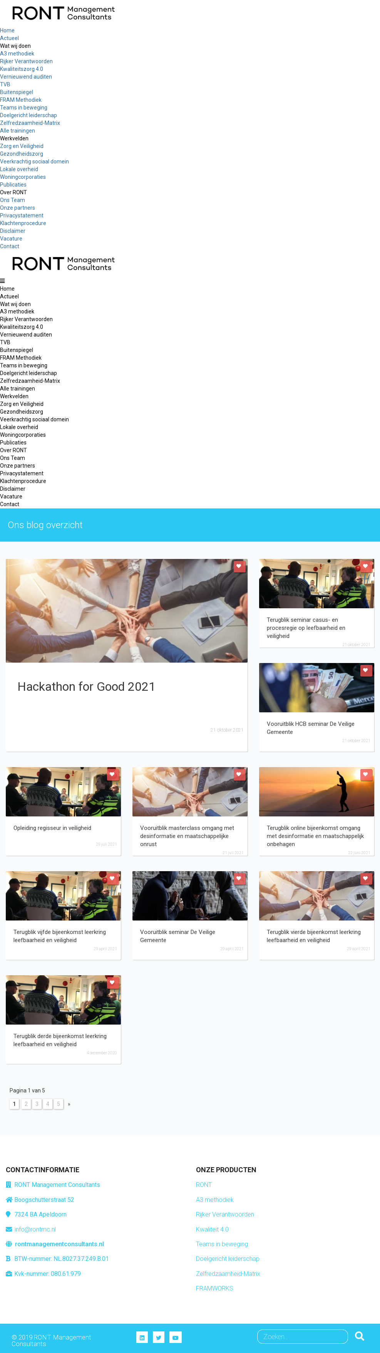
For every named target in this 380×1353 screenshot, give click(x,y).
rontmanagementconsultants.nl (59, 1244)
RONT (204, 1184)
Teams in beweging (222, 1244)
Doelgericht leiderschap (227, 1258)
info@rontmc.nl (35, 1229)
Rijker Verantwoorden (225, 1214)
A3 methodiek (215, 1199)
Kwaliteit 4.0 (212, 1229)
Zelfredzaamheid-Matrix (228, 1273)
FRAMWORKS (214, 1288)
